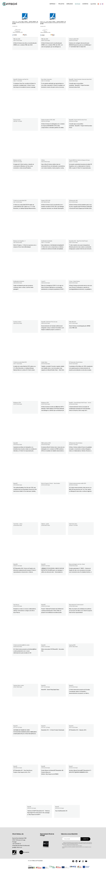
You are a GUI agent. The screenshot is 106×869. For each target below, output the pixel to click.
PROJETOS (61, 4)
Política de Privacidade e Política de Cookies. (74, 845)
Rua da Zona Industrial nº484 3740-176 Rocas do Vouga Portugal (19, 840)
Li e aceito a (72, 845)
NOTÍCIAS (77, 4)
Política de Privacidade (37, 860)
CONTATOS (85, 4)
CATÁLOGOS (69, 4)
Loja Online (93, 4)
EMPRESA (52, 4)
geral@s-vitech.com (17, 847)
